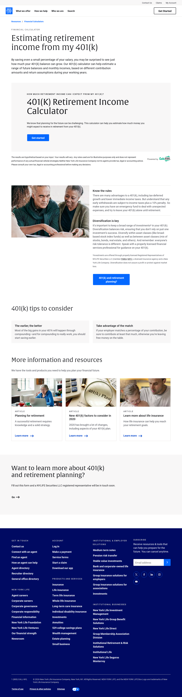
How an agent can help (25, 562)
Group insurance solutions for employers (110, 577)
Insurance (58, 584)
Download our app (62, 568)
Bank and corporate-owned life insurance (110, 568)
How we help (40, 10)
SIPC (130, 259)
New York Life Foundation (26, 622)
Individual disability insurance (69, 611)
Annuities (57, 622)
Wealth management (64, 633)
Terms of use (17, 689)
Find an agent (19, 557)
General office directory (25, 579)
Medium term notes (104, 550)
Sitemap (61, 689)
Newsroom (18, 638)
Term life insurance (63, 595)
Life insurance (60, 590)
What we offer (23, 10)
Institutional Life (102, 652)
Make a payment (62, 551)
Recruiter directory (22, 573)
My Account (171, 2)
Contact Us (147, 2)
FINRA (124, 259)
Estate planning (61, 638)
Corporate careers (22, 600)
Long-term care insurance (67, 606)
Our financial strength (24, 633)
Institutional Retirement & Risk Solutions (110, 644)
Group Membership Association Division (111, 635)
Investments (59, 617)
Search (71, 10)
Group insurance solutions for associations (110, 586)
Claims (159, 2)
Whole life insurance (64, 600)
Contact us (18, 546)
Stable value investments (107, 561)
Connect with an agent (24, 551)
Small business (61, 644)
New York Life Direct (104, 628)
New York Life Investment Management (107, 612)
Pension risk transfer (105, 555)
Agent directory (20, 568)
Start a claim (59, 562)
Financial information (24, 617)
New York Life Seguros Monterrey (106, 659)
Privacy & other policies (40, 689)
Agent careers (20, 595)
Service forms (60, 557)
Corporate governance (24, 606)
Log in (55, 546)
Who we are (57, 10)
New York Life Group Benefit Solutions (109, 621)
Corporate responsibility (26, 611)
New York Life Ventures (25, 628)
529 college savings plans (67, 628)
